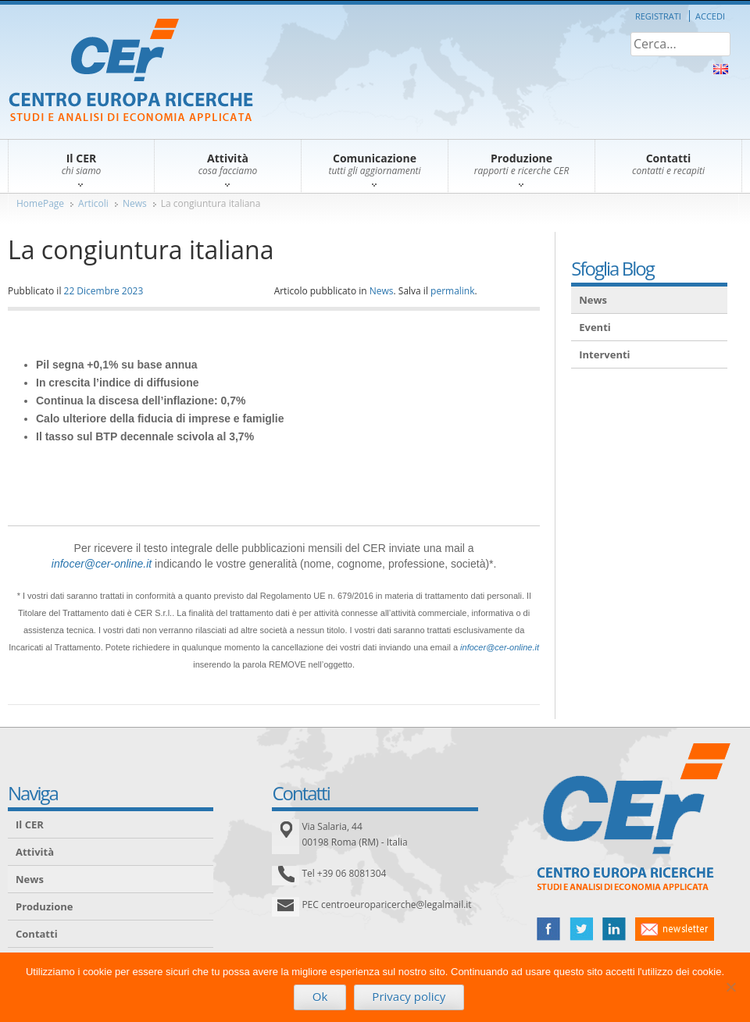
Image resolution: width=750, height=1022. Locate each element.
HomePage (40, 203)
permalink (452, 290)
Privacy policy (408, 996)
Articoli (93, 203)
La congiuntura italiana (211, 203)
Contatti (37, 934)
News (135, 203)
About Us (720, 69)
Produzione (44, 906)
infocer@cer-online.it (102, 563)
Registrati (658, 16)
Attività (35, 852)
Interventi (604, 354)
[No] (730, 987)
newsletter (674, 929)
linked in (614, 929)
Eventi (595, 327)
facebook (548, 929)
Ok (320, 996)
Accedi (710, 16)
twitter (581, 929)
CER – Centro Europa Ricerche (131, 71)
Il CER (30, 824)
